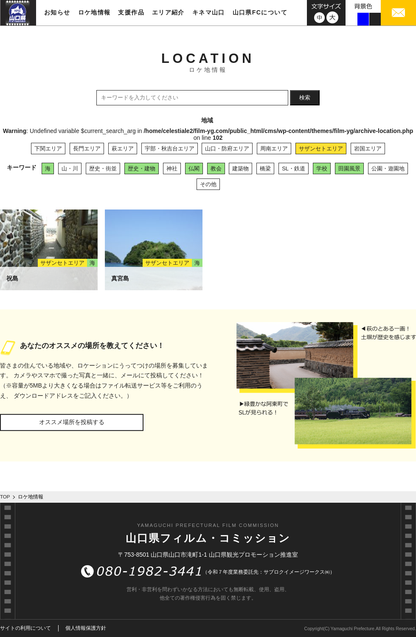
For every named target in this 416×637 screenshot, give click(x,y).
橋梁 (265, 168)
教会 (216, 168)
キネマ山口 (208, 12)
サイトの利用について (25, 628)
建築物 (240, 168)
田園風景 (349, 168)
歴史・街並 (103, 168)
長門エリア (87, 148)
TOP (5, 496)
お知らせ (57, 12)
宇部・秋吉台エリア (169, 148)
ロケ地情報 (94, 12)
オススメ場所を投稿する (71, 422)
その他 (208, 184)
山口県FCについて (260, 12)
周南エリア (274, 148)
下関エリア (48, 148)
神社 (171, 168)
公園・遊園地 (388, 168)
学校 (321, 168)
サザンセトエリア (321, 148)
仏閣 (194, 168)
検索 (304, 97)
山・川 (70, 168)
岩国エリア (368, 148)
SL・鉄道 (293, 168)
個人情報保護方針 (85, 628)
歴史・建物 (141, 168)
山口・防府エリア (227, 148)
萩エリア (123, 148)
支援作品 (131, 12)
